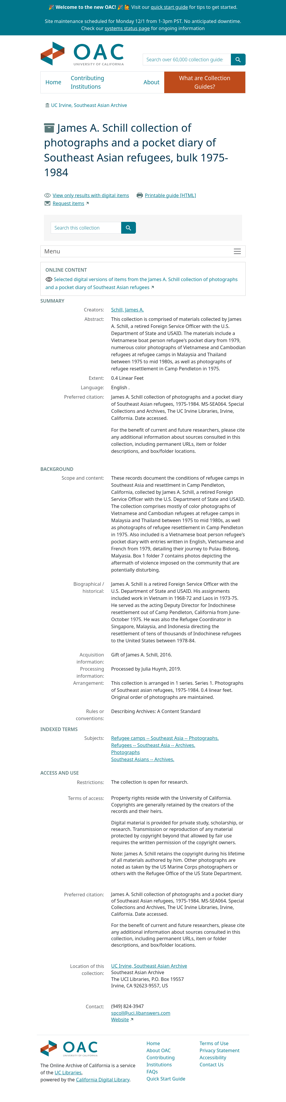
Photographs (125, 752)
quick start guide (169, 7)
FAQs (152, 1071)
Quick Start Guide (166, 1078)
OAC (82, 54)
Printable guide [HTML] (170, 195)
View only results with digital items (91, 195)
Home (53, 82)
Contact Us (211, 1064)
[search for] (187, 59)
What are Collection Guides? (205, 82)
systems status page (127, 28)
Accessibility (213, 1057)
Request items (68, 203)
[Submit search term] (238, 59)
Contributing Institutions (87, 82)
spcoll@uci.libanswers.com (140, 1013)
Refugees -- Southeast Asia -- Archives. (153, 745)
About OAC (159, 1050)
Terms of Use (214, 1043)
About (152, 82)
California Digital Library (102, 1079)
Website (120, 1019)
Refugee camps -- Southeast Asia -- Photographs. (165, 738)
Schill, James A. (127, 309)
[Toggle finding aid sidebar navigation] (143, 251)
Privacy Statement (220, 1050)
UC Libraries (68, 1072)
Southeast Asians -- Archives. (142, 759)
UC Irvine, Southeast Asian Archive (89, 105)
